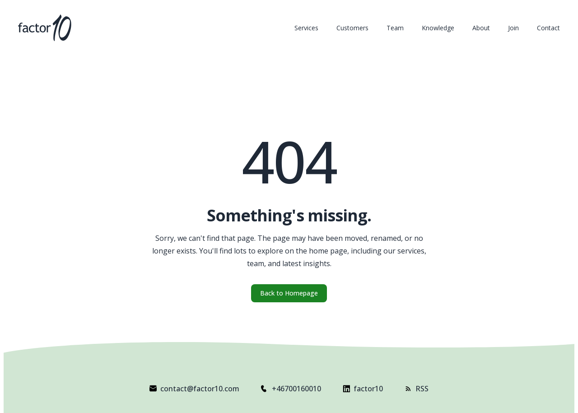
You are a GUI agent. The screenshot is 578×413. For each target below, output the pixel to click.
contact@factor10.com (194, 389)
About (481, 28)
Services (306, 28)
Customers (352, 28)
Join (513, 28)
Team (395, 28)
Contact (548, 28)
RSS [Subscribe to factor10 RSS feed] (417, 389)
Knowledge (438, 28)
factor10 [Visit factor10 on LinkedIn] (363, 389)
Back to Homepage (289, 293)
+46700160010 (291, 389)
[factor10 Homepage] (44, 27)
